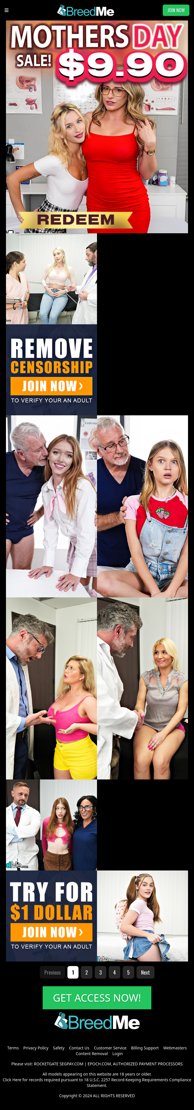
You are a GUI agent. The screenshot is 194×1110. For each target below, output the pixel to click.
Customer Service (110, 1048)
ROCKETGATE (46, 1063)
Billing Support (145, 1048)
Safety (58, 1048)
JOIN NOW (176, 10)
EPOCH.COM (99, 1063)
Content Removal (92, 1053)
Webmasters (175, 1048)
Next (145, 972)
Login (117, 1053)
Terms (13, 1048)
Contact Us (79, 1048)
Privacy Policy (35, 1048)
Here (16, 1079)
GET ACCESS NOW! (97, 998)
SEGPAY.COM (71, 1063)
